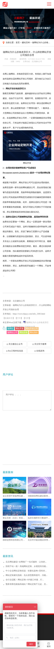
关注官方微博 (39, 347)
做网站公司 (12, 334)
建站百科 (26, 42)
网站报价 (34, 334)
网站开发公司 (32, 330)
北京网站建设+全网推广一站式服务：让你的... (26, 599)
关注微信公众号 (16, 348)
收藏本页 (9, 325)
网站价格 (24, 334)
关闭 (27, 325)
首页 (18, 42)
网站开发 (20, 330)
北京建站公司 (37, 61)
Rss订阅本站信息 (14, 353)
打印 (19, 325)
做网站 (10, 330)
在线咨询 (39, 353)
